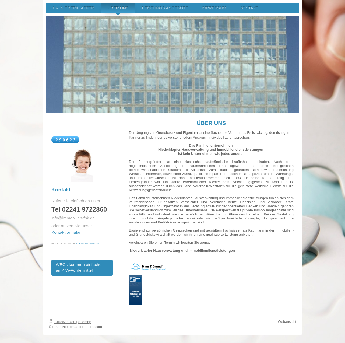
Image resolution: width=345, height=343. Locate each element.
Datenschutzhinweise (87, 243)
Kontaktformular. (66, 232)
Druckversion (62, 322)
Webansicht (287, 322)
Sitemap (84, 322)
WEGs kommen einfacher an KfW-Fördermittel (79, 267)
